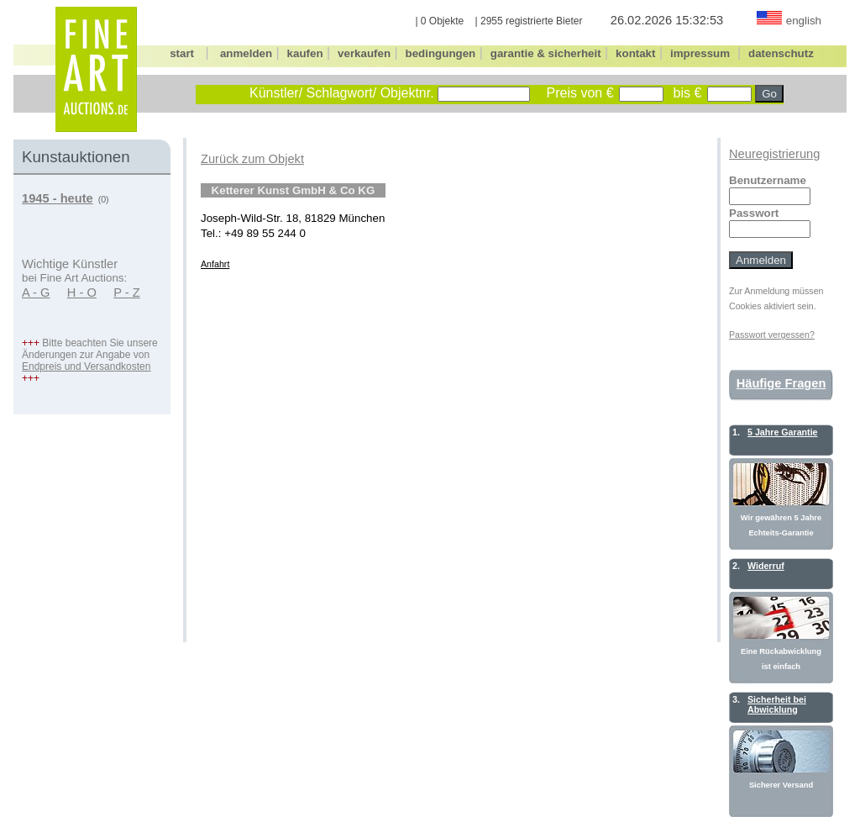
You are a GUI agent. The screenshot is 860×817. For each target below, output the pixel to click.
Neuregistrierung (774, 154)
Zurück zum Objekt (252, 159)
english (803, 20)
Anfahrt (215, 264)
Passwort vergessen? (772, 334)
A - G (36, 292)
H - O (82, 292)
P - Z (126, 292)
